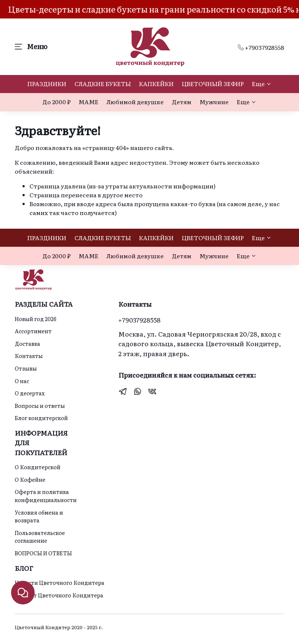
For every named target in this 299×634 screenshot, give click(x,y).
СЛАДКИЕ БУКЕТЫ (102, 83)
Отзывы (26, 368)
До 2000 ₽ (56, 101)
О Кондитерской (37, 467)
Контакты (29, 355)
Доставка (27, 343)
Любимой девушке (135, 101)
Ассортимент (33, 331)
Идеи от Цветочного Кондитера (59, 595)
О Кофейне (30, 479)
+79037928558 (261, 47)
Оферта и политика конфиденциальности (46, 496)
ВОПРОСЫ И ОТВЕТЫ (43, 553)
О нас (22, 381)
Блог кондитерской (41, 418)
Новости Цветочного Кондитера (59, 582)
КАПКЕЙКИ (156, 83)
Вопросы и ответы (40, 405)
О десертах (30, 393)
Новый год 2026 (35, 319)
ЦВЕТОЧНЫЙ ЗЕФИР (213, 83)
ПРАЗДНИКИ (46, 83)
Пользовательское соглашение (40, 537)
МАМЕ (88, 101)
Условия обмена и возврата (39, 516)
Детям (181, 101)
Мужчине (214, 101)
